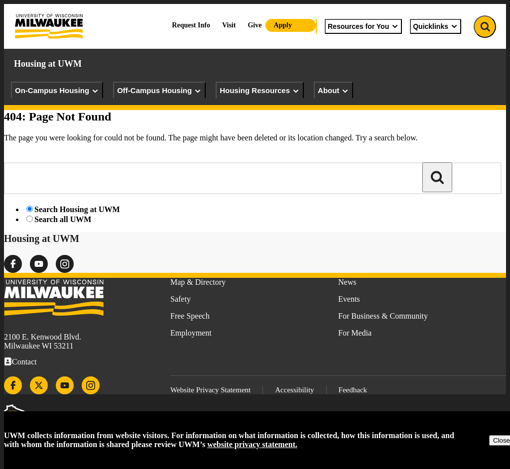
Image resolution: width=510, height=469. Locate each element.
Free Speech (190, 316)
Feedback (353, 390)
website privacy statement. (252, 444)
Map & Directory (198, 282)
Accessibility (294, 390)
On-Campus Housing (57, 90)
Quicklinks (435, 26)
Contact (24, 361)
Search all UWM (62, 219)
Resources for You (363, 26)
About (333, 90)
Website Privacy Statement (210, 390)
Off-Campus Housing (159, 90)
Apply (282, 25)
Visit (229, 25)
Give (254, 25)
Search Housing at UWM (77, 209)
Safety (180, 299)
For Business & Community (383, 316)
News (347, 282)
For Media (355, 333)
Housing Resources (260, 90)
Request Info (191, 25)
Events (349, 299)
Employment (191, 333)
